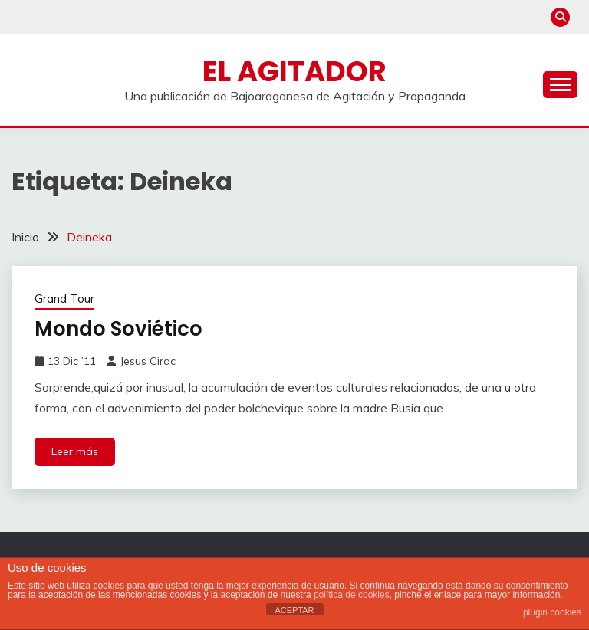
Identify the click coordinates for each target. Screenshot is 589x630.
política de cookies (352, 594)
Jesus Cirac (148, 361)
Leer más (74, 451)
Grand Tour (64, 298)
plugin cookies (552, 612)
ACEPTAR (294, 610)
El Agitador (294, 71)
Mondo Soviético (118, 329)
